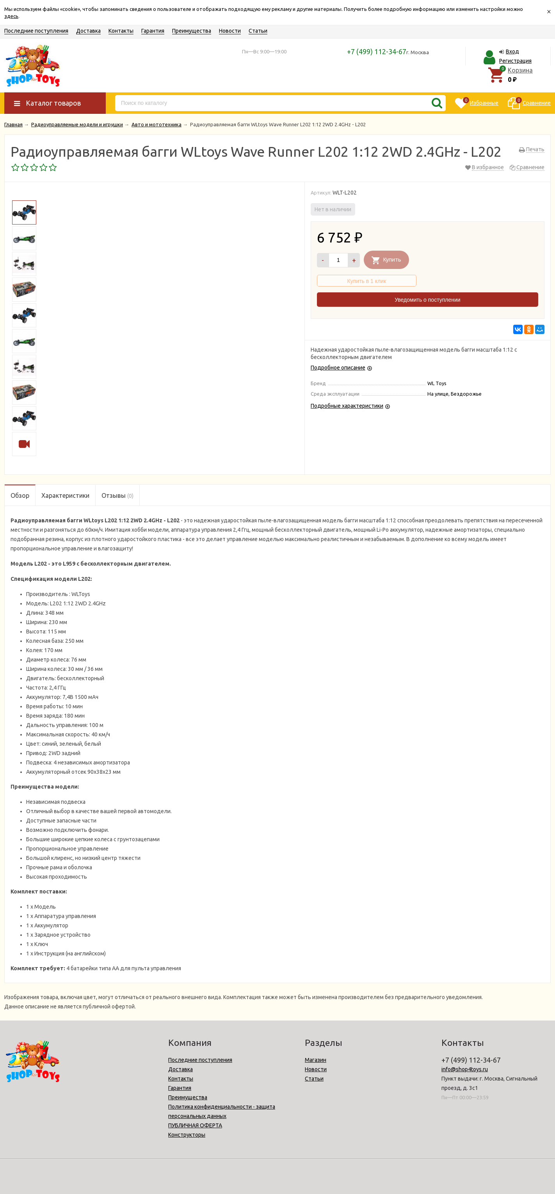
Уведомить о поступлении (427, 300)
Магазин (315, 1060)
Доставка (88, 31)
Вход (512, 51)
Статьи (258, 31)
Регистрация (515, 61)
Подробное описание (338, 367)
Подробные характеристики (347, 406)
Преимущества (191, 31)
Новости (230, 31)
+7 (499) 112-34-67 (376, 51)
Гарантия (152, 31)
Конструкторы (186, 1135)
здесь (11, 16)
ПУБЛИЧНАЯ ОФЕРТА (195, 1125)
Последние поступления (36, 31)
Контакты (121, 31)
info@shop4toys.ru (464, 1069)
